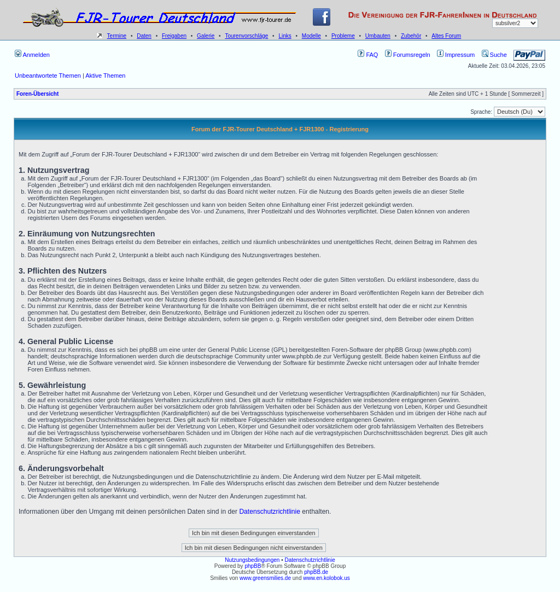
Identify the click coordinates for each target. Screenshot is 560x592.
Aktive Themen (105, 75)
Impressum (456, 54)
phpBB (252, 566)
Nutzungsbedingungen (252, 560)
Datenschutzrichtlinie (269, 511)
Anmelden (32, 54)
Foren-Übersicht (37, 94)
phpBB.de (316, 572)
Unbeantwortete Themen (48, 75)
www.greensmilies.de (265, 578)
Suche (494, 54)
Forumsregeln (407, 54)
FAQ (368, 54)
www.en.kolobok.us (326, 578)
